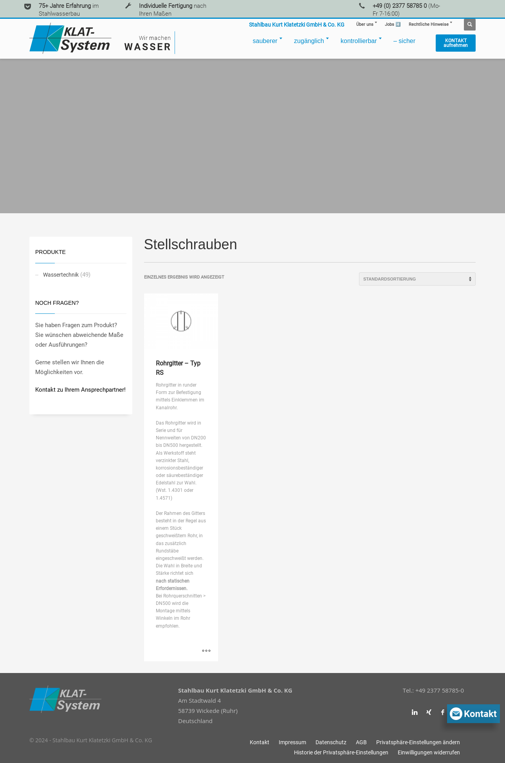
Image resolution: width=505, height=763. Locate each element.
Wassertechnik (61, 275)
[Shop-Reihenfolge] (417, 279)
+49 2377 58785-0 (439, 690)
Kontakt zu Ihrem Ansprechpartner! (80, 389)
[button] (418, 742)
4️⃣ (393, 24)
